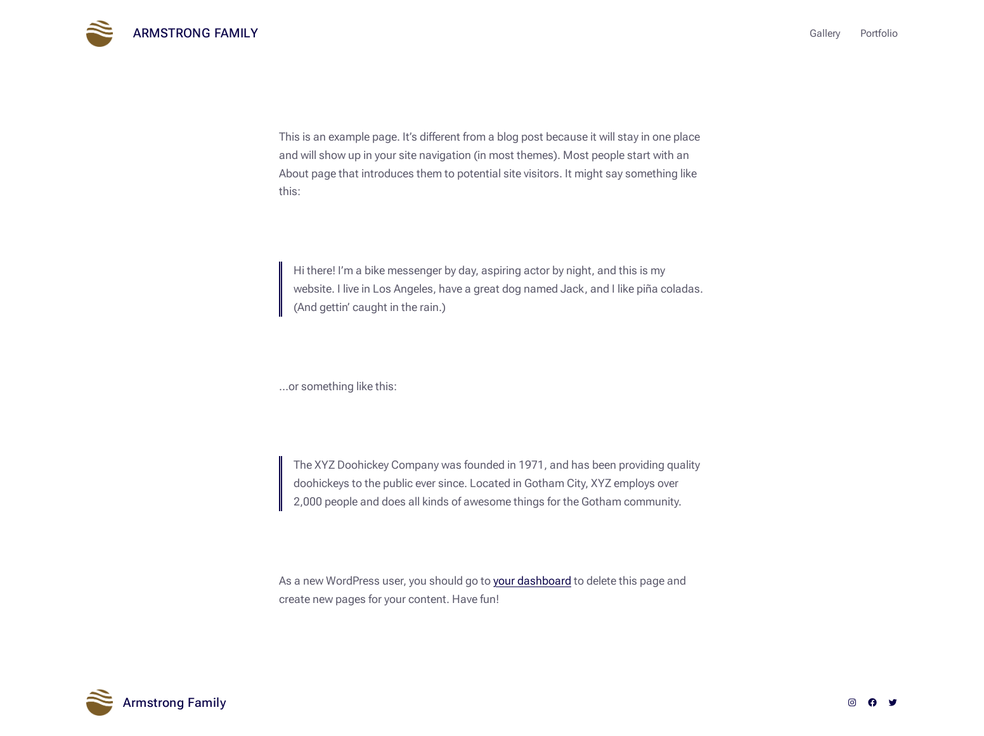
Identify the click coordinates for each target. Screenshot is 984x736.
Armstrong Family (195, 33)
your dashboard (532, 580)
